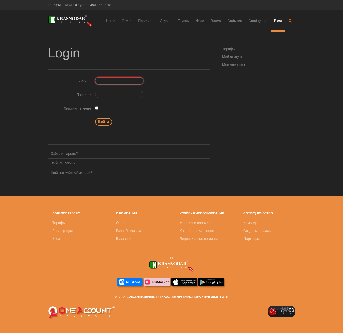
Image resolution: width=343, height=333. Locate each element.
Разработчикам (128, 231)
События (235, 21)
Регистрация (62, 231)
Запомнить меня (77, 108)
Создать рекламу (257, 231)
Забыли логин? (63, 163)
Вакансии (123, 239)
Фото (200, 21)
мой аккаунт (75, 5)
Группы (183, 21)
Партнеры (251, 239)
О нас (120, 223)
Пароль (83, 95)
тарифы (54, 5)
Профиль (145, 21)
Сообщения (258, 21)
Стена (127, 21)
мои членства (100, 5)
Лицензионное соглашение (202, 239)
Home (110, 21)
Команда (250, 223)
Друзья (165, 21)
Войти (103, 122)
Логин (85, 81)
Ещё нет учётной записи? (71, 172)
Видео (216, 21)
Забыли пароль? (64, 154)
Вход (278, 21)
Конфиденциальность (197, 231)
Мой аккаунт (232, 57)
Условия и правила (195, 223)
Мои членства (233, 65)
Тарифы (228, 49)
